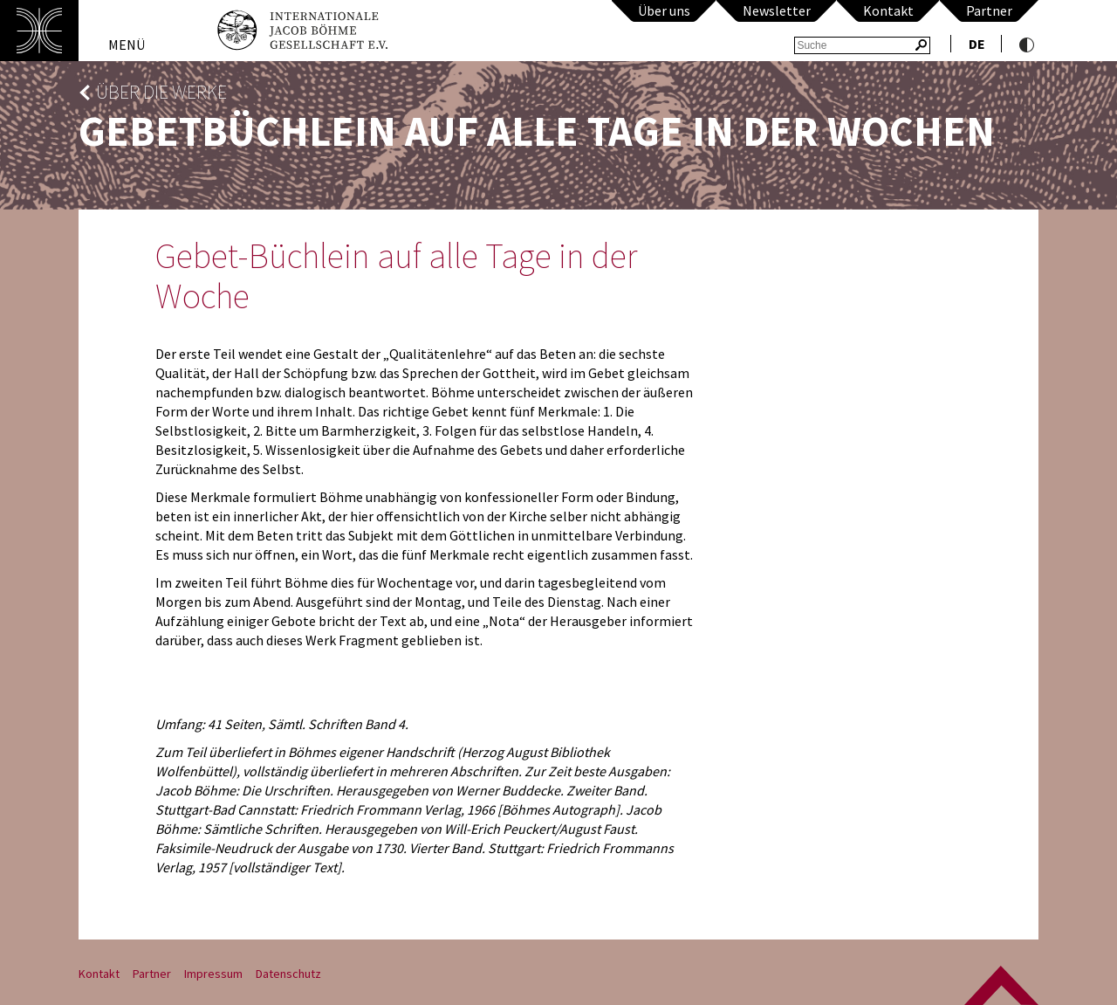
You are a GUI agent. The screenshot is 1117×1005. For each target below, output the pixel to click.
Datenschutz (288, 973)
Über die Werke (161, 92)
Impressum (213, 973)
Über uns (664, 10)
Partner (989, 10)
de (977, 43)
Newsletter (777, 10)
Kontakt (888, 10)
